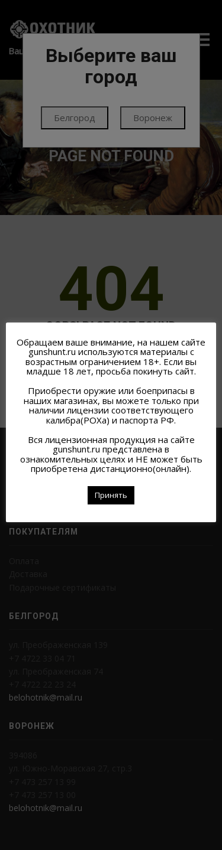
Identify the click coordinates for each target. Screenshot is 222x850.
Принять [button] (111, 495)
